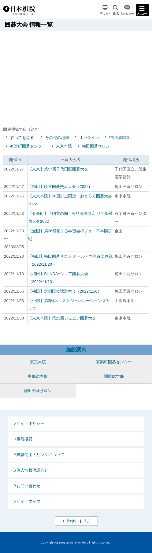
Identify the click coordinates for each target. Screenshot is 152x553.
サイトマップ (28, 501)
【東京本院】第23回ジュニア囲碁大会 (62, 318)
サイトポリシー (30, 423)
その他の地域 (57, 137)
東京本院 (64, 146)
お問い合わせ (28, 486)
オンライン (89, 137)
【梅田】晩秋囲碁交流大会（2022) (59, 186)
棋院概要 (24, 439)
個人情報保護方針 (32, 470)
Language (127, 10)
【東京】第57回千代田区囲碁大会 (58, 169)
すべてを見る (22, 137)
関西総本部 (114, 376)
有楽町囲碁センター (28, 146)
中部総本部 (119, 137)
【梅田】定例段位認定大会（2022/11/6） (65, 291)
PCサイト (105, 10)
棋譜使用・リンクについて (40, 454)
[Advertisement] (77, 77)
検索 (116, 10)
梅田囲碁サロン (96, 146)
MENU (142, 10)
